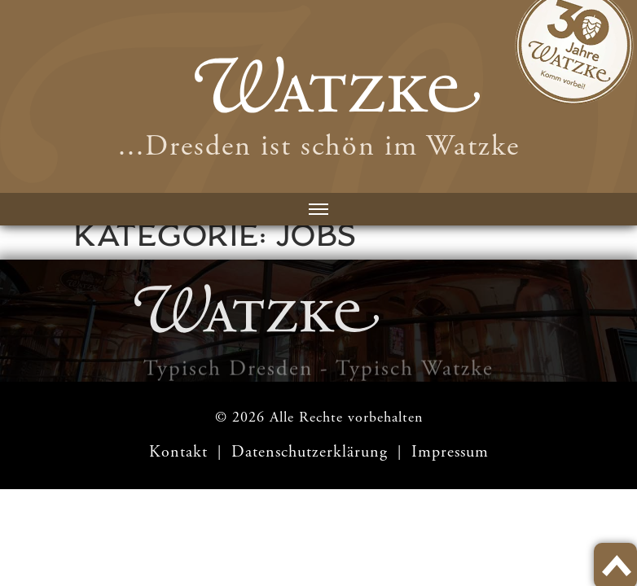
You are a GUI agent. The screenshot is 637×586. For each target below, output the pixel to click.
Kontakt (178, 452)
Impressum (450, 452)
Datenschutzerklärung (312, 452)
